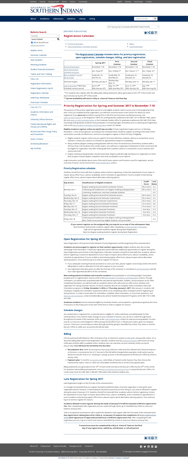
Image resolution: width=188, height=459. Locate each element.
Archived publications (39, 143)
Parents (42, 2)
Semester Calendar (39, 55)
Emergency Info (75, 446)
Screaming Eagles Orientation (135, 227)
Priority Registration (75, 44)
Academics (44, 19)
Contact (149, 2)
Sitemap (128, 2)
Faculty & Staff (53, 2)
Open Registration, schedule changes (82, 46)
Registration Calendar (40, 93)
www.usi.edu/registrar (72, 117)
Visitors (73, 2)
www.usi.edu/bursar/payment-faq (114, 369)
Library (82, 19)
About (33, 19)
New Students (36, 60)
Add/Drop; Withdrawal (40, 97)
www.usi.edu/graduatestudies (82, 120)
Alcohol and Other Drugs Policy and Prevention (44, 132)
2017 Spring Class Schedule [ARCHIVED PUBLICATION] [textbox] (129, 27)
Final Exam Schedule (39, 102)
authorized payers (130, 340)
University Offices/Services (42, 119)
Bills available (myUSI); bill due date (73, 76)
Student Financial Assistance (42, 69)
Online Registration (102, 163)
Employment (46, 446)
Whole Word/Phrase (41, 42)
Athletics (71, 19)
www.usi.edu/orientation (73, 296)
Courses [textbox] (34, 36)
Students (33, 2)
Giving (92, 19)
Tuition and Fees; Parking (41, 74)
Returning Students (39, 64)
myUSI (119, 2)
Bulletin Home (37, 50)
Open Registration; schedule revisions (71, 71)
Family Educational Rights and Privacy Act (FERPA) (43, 125)
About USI (34, 446)
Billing (131, 44)
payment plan (96, 360)
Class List (34, 79)
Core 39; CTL (36, 107)
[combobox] (133, 26)
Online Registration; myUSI (42, 88)
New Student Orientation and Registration (89, 125)
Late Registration (136, 46)
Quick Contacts (37, 139)
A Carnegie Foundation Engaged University (140, 451)
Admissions (58, 19)
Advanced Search (38, 45)
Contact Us (89, 446)
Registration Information (41, 83)
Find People (138, 2)
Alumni (64, 2)
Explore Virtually (60, 446)
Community (83, 2)
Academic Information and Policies (42, 113)
